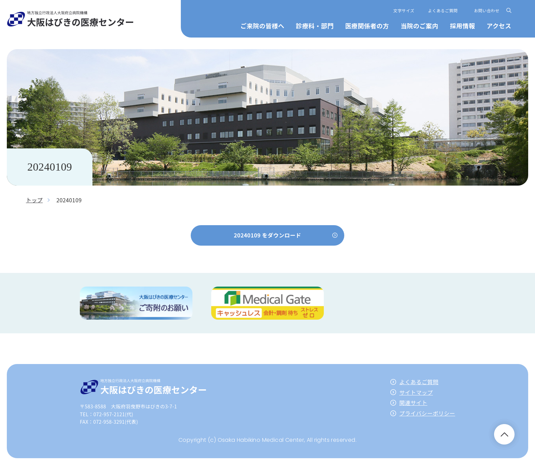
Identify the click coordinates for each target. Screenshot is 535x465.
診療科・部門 (314, 25)
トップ (34, 200)
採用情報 (462, 25)
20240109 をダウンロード (267, 235)
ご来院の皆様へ (263, 25)
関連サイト (413, 402)
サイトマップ (416, 392)
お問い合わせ (486, 10)
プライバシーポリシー (427, 413)
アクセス (499, 25)
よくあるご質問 (443, 10)
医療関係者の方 (367, 25)
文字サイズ (404, 10)
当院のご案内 (419, 25)
